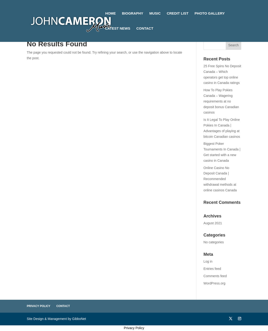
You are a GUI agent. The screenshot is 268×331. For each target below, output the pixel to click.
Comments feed (215, 276)
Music (155, 13)
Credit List (178, 13)
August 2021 (212, 223)
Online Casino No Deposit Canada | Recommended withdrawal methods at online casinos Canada (220, 179)
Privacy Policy (38, 306)
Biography (132, 13)
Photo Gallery (209, 13)
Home (110, 13)
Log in (207, 261)
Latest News (117, 28)
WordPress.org (214, 283)
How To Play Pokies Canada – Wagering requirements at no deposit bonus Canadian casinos (221, 101)
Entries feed (212, 269)
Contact (144, 28)
